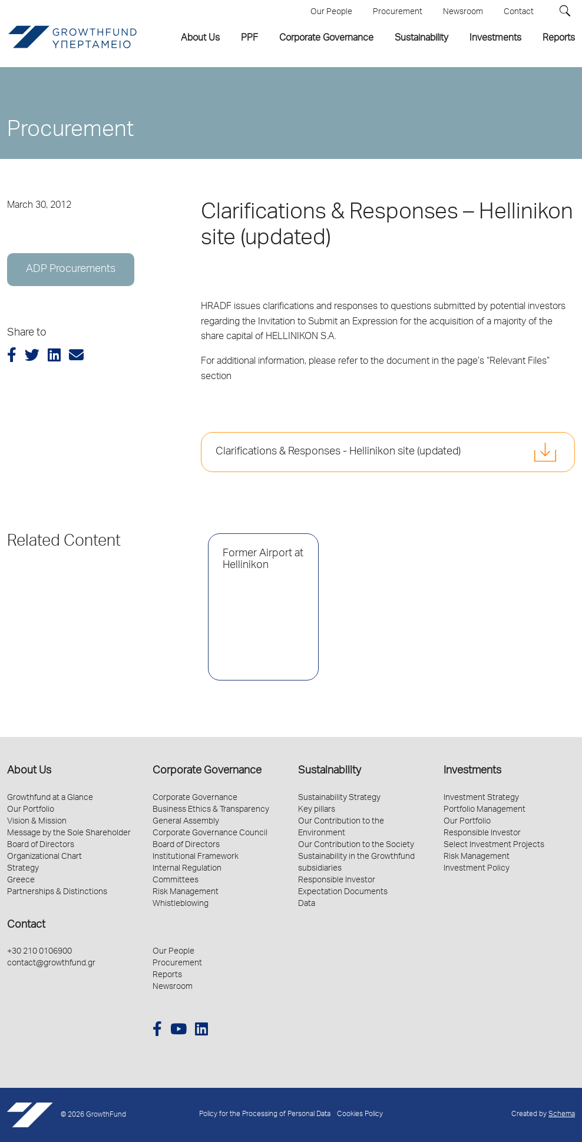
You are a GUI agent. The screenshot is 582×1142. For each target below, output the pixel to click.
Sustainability (329, 771)
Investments (472, 771)
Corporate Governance (207, 771)
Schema (561, 1114)
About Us (29, 771)
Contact (26, 925)
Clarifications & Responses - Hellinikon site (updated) (338, 452)
